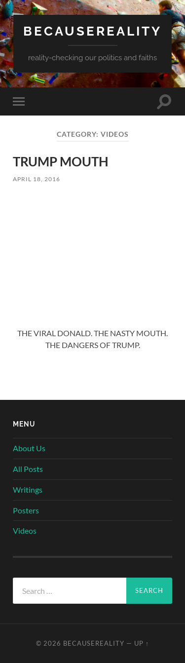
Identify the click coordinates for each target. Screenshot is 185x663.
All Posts (28, 468)
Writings (27, 489)
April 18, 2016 (36, 179)
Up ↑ (141, 643)
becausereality (92, 31)
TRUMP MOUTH (61, 161)
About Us (29, 448)
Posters (26, 510)
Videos (25, 530)
